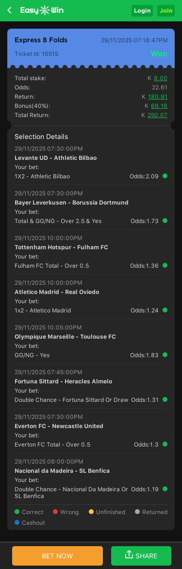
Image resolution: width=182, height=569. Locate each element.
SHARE (141, 555)
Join (166, 10)
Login (142, 10)
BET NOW (57, 556)
